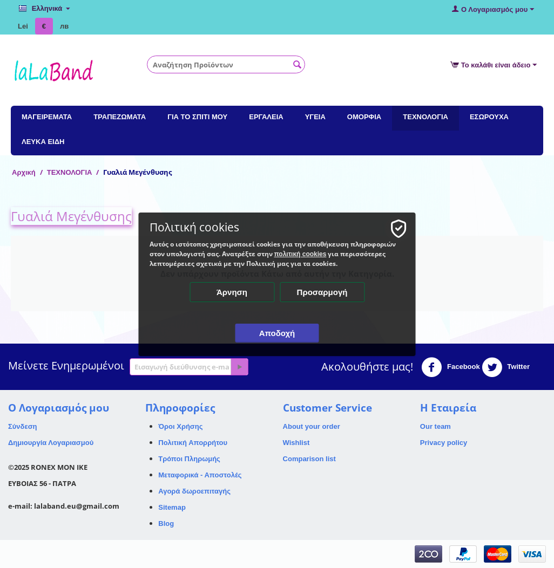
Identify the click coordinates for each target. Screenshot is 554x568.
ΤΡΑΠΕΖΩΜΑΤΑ (119, 117)
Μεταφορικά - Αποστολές (199, 475)
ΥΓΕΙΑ (315, 117)
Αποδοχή (277, 333)
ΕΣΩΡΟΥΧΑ (489, 117)
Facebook (450, 367)
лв (64, 26)
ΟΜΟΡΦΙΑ (364, 117)
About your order (311, 426)
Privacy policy (443, 443)
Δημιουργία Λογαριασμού (50, 443)
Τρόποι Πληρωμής (189, 459)
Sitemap (172, 507)
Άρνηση (232, 292)
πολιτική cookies (300, 254)
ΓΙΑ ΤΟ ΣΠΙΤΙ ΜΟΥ (197, 117)
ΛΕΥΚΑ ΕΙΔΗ (43, 142)
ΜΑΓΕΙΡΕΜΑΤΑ (47, 117)
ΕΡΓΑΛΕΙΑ (266, 117)
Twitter (506, 367)
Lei (23, 26)
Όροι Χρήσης (180, 426)
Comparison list (309, 459)
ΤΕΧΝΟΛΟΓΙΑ (425, 117)
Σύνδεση (22, 426)
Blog (166, 523)
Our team (435, 426)
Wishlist (296, 443)
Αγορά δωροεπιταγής (194, 491)
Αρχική (24, 172)
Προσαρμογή (322, 292)
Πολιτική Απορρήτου (192, 443)
